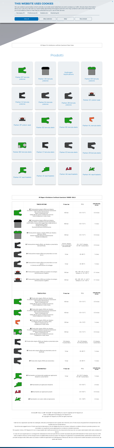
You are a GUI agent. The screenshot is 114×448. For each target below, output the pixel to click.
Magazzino (66, 441)
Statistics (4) (44, 13)
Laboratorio (66, 434)
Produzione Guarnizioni (69, 436)
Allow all (26, 18)
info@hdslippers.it (16, 439)
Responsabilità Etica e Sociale (94, 432)
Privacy (88, 436)
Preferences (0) (32, 13)
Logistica (66, 437)
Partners (66, 439)
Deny (65, 18)
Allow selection (47, 18)
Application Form (68, 432)
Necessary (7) (20, 13)
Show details (83, 18)
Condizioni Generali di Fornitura (94, 434)
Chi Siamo (66, 430)
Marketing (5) (55, 13)
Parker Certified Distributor (70, 443)
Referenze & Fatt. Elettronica (93, 430)
